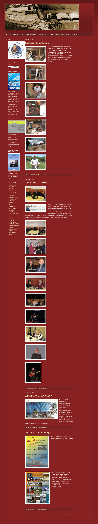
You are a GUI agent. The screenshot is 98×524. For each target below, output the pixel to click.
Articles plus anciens (67, 514)
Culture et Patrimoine (12, 205)
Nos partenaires (43, 34)
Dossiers (74, 34)
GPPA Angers (12, 208)
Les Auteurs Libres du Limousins (14, 214)
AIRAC (11, 203)
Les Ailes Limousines (12, 211)
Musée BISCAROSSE (13, 189)
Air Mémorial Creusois (12, 194)
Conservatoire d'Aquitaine (12, 200)
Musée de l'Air (13, 220)
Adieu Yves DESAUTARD (37, 183)
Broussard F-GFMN (14, 197)
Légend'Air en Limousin (12, 217)
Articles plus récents (31, 514)
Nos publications (18, 34)
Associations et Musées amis (60, 34)
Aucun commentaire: (43, 174)
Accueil (8, 34)
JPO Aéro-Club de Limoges (38, 432)
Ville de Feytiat (13, 232)
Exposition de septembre (37, 43)
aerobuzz (11, 234)
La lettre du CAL (31, 34)
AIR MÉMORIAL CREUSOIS (38, 396)
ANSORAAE (12, 192)
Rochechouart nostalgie (12, 186)
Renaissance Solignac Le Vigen (14, 223)
